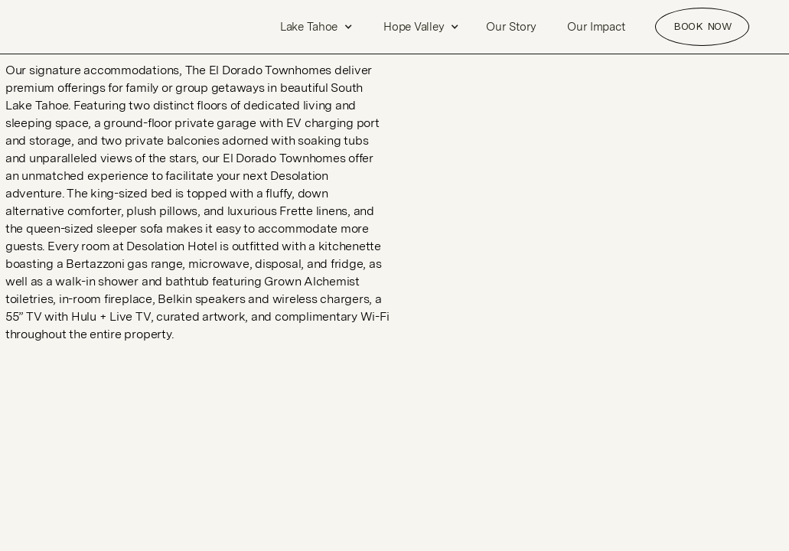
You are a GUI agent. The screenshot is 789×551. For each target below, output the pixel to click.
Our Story (511, 27)
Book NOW (702, 26)
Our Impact (595, 27)
